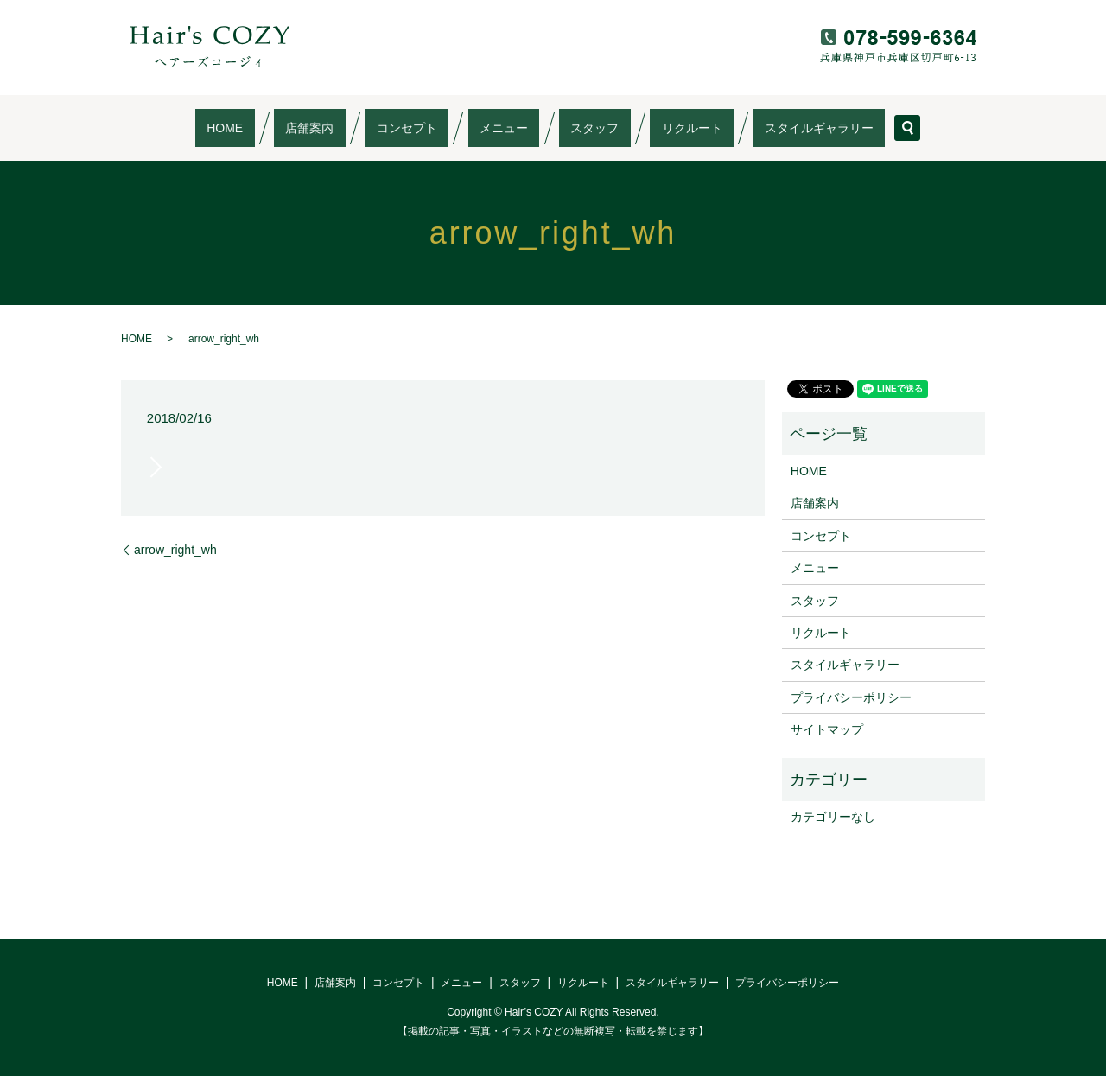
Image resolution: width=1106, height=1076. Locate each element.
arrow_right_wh (175, 550)
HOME (294, 128)
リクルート (645, 128)
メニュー (504, 128)
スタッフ (571, 128)
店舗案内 (356, 128)
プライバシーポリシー (851, 697)
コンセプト (430, 128)
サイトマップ (827, 729)
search (826, 128)
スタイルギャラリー (749, 128)
